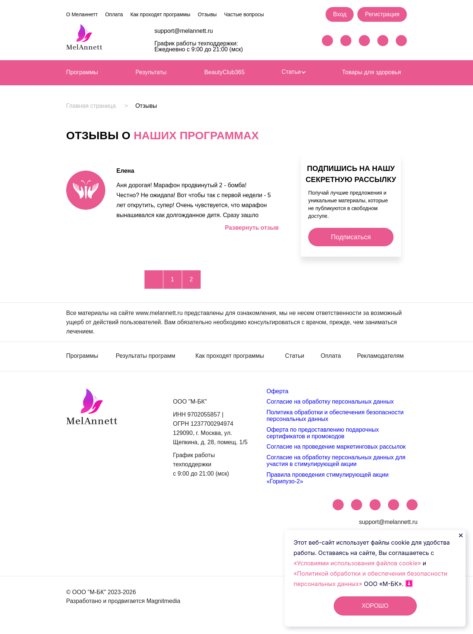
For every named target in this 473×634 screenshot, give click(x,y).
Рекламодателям (380, 356)
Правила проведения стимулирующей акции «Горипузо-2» (327, 478)
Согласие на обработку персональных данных (330, 401)
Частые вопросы (244, 14)
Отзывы (207, 14)
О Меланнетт (82, 14)
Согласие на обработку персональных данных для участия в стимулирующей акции (335, 460)
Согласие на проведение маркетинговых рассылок (335, 446)
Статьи (293, 72)
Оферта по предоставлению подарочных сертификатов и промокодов (322, 432)
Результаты (151, 72)
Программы (82, 72)
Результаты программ (145, 356)
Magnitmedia (163, 601)
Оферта (277, 391)
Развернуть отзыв (252, 228)
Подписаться (351, 237)
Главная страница (91, 106)
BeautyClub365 (224, 72)
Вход (339, 14)
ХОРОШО (375, 606)
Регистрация (382, 14)
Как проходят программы (160, 14)
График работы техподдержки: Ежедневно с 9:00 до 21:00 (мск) (198, 46)
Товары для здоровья (371, 72)
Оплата (114, 14)
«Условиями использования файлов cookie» (358, 563)
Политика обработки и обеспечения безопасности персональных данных (335, 415)
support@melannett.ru (183, 31)
